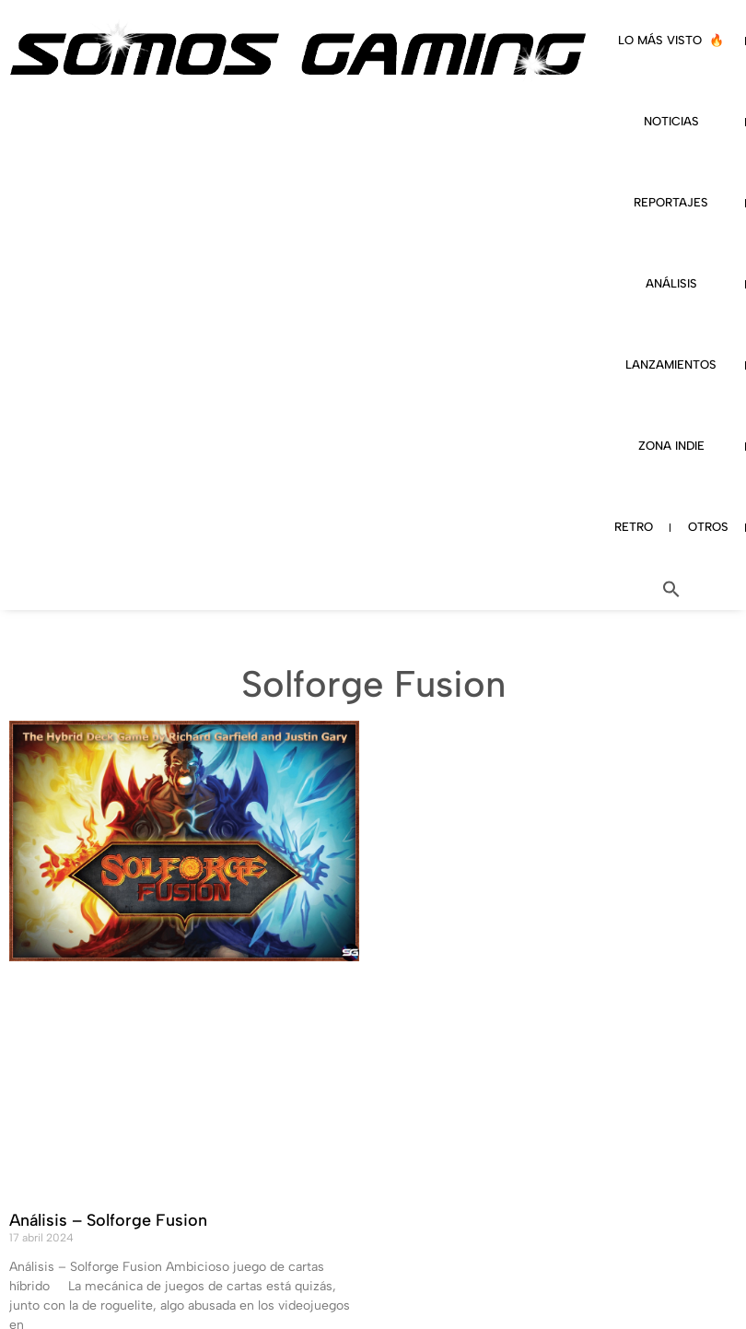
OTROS (708, 527)
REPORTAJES (671, 202)
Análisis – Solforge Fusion (108, 1220)
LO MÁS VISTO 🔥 (671, 40)
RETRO (633, 527)
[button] (671, 589)
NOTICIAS (671, 121)
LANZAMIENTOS (671, 364)
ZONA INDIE (671, 446)
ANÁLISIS (671, 283)
